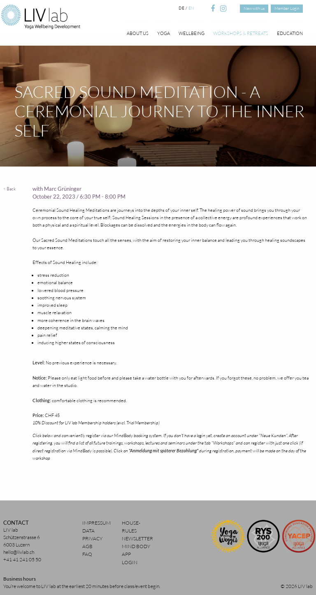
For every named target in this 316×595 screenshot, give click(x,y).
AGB (87, 546)
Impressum (96, 523)
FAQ (87, 554)
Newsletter (137, 538)
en (191, 8)
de (181, 8)
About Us (138, 32)
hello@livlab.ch (18, 552)
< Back (9, 188)
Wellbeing (191, 32)
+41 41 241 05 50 (22, 559)
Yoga (163, 32)
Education (290, 32)
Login (129, 562)
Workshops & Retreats (240, 32)
